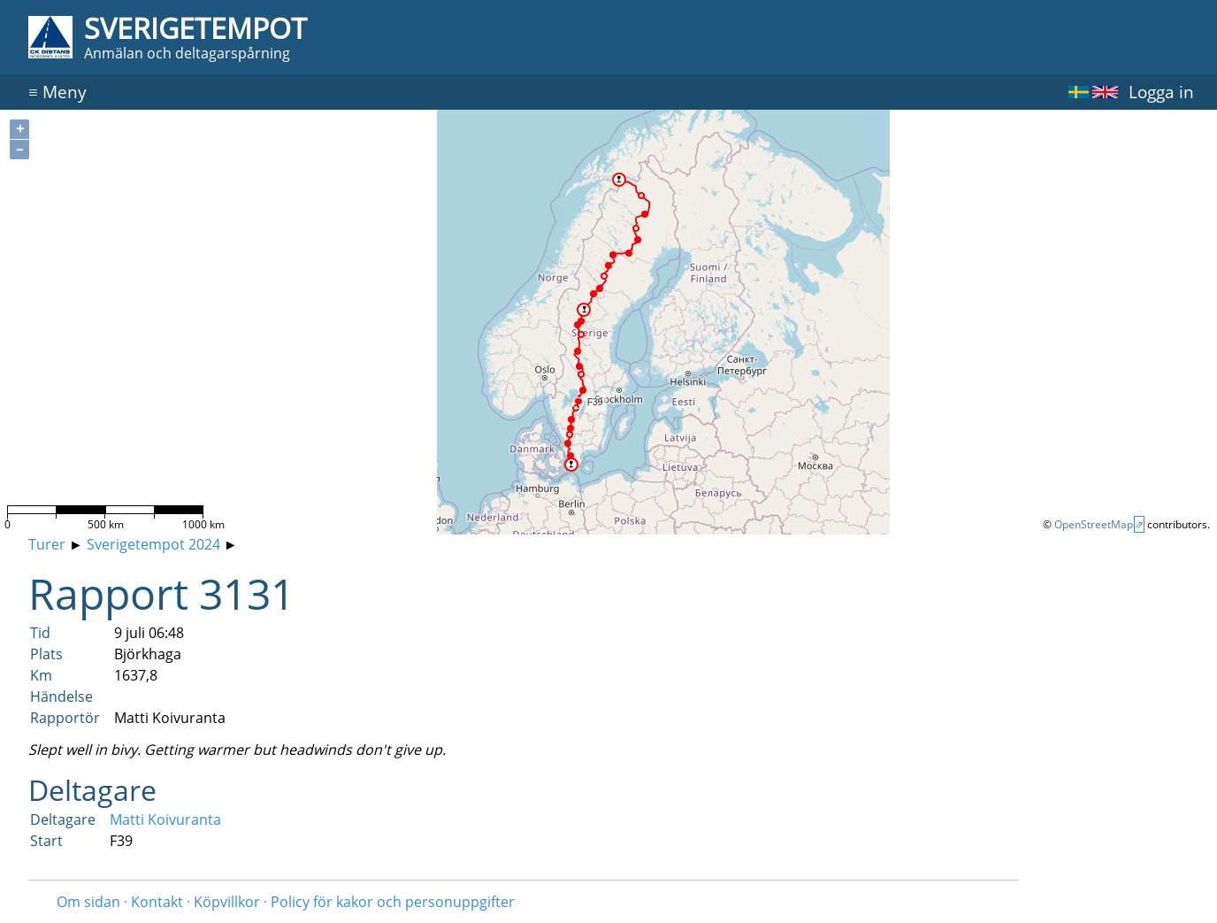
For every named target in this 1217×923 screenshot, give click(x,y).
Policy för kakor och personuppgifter (393, 901)
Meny (57, 92)
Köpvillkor (227, 901)
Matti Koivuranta (165, 819)
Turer (46, 544)
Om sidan (88, 901)
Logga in (1161, 92)
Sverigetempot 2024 (153, 544)
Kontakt (157, 901)
